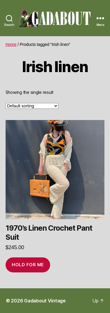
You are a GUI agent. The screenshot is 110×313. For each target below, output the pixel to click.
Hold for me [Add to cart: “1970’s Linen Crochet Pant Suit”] (28, 264)
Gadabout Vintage (45, 301)
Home (11, 44)
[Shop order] (32, 106)
